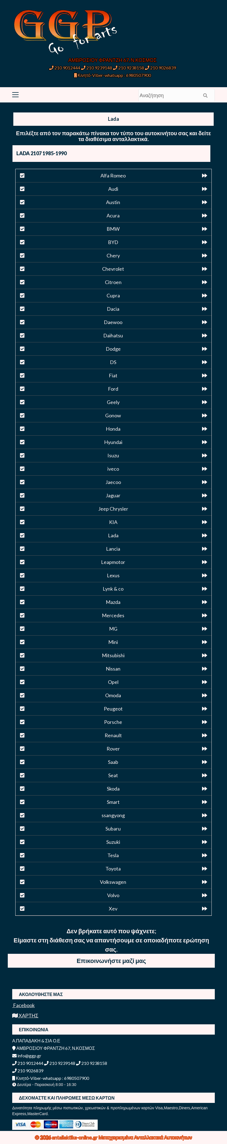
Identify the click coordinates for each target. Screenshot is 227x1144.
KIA (113, 522)
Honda (113, 429)
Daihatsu (113, 335)
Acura (113, 215)
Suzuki (113, 842)
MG (113, 629)
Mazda (113, 602)
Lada (113, 535)
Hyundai (113, 442)
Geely (113, 402)
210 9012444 (64, 67)
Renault (113, 735)
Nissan (113, 669)
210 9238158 (129, 67)
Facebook (23, 1005)
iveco (113, 469)
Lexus (113, 575)
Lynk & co (113, 589)
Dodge (113, 349)
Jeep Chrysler (113, 509)
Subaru (113, 829)
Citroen (113, 282)
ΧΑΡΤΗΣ (25, 1015)
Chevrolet (113, 269)
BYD (113, 242)
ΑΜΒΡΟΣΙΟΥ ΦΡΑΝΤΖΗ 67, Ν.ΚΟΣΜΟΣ (112, 60)
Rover (113, 749)
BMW (113, 229)
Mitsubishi (113, 655)
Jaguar (113, 495)
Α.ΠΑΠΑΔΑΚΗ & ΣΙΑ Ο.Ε (36, 1040)
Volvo (113, 895)
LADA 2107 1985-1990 (41, 153)
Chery (113, 255)
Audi (113, 189)
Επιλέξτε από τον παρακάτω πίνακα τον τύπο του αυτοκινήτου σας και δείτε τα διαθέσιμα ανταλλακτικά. (113, 136)
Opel (113, 682)
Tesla (113, 855)
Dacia (113, 309)
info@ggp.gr (26, 1055)
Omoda (113, 695)
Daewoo (113, 322)
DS (113, 362)
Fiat (113, 375)
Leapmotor (113, 562)
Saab (113, 762)
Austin (113, 202)
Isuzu (113, 455)
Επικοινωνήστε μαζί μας (111, 960)
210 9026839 (160, 67)
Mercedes (113, 615)
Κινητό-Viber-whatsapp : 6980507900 (112, 75)
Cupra (113, 295)
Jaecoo (113, 482)
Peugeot (113, 709)
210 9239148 (96, 67)
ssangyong (113, 815)
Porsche (113, 722)
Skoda (113, 789)
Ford (113, 389)
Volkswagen (113, 882)
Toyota (113, 868)
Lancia (113, 549)
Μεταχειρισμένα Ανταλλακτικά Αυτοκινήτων (145, 1137)
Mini (113, 642)
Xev (113, 908)
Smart (113, 802)
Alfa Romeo (113, 175)
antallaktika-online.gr (75, 1137)
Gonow (113, 415)
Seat (113, 775)
